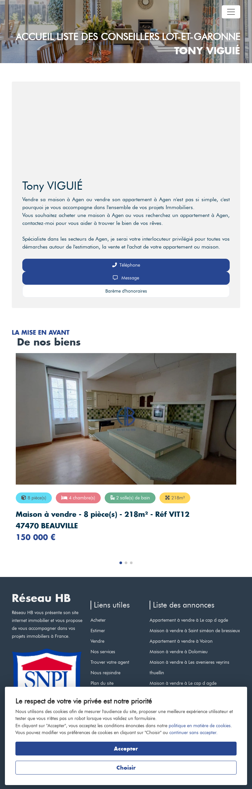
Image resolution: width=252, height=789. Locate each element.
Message (126, 278)
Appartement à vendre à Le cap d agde (189, 620)
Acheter (98, 620)
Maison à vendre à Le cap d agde (183, 683)
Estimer (98, 631)
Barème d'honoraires (126, 291)
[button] (120, 563)
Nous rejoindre (105, 673)
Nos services (103, 652)
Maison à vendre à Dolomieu (179, 652)
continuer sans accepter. (193, 732)
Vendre (97, 641)
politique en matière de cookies (200, 726)
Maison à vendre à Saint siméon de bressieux (195, 631)
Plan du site (102, 683)
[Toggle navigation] (231, 11)
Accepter (126, 748)
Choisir (126, 767)
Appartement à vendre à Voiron (181, 641)
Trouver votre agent (110, 662)
